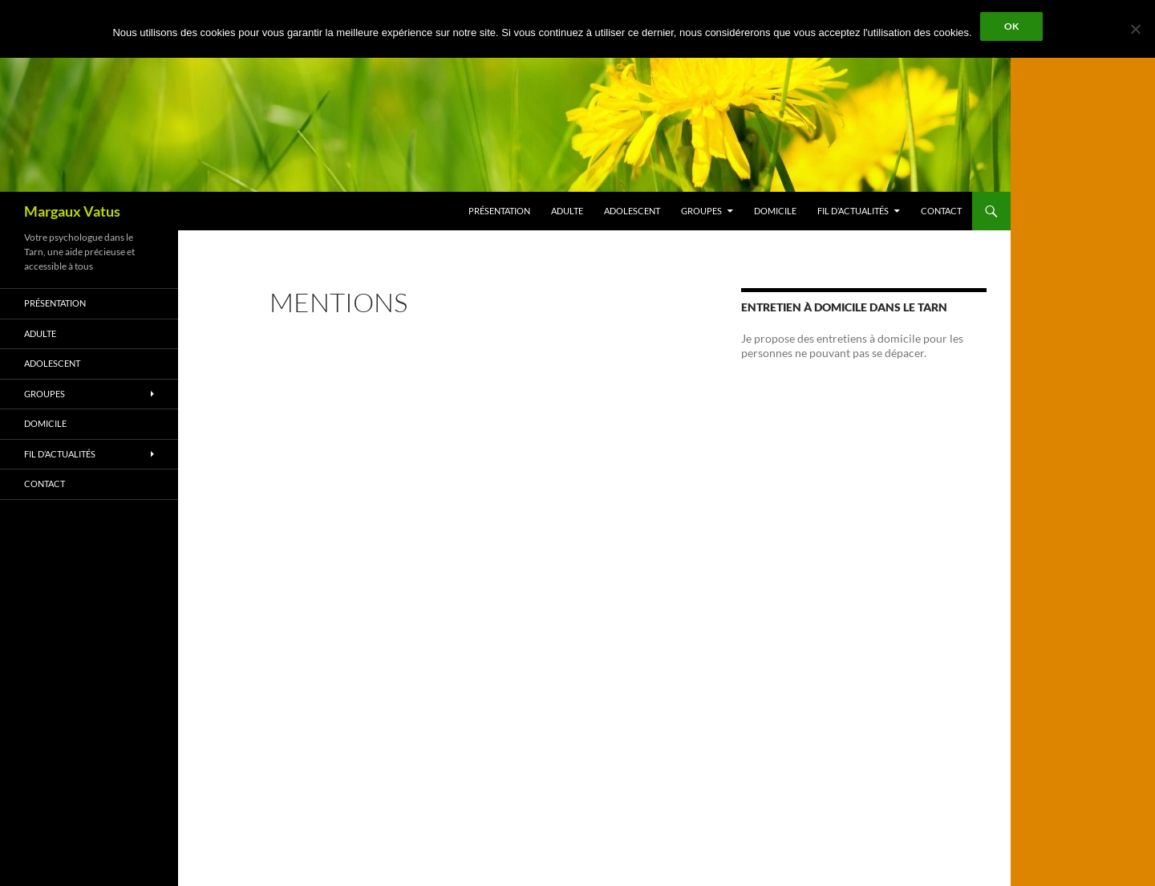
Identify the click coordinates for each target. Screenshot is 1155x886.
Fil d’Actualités (853, 210)
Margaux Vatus (72, 211)
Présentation (499, 210)
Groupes (701, 210)
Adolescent (632, 210)
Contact (941, 210)
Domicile (775, 210)
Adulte (567, 210)
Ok (1011, 26)
